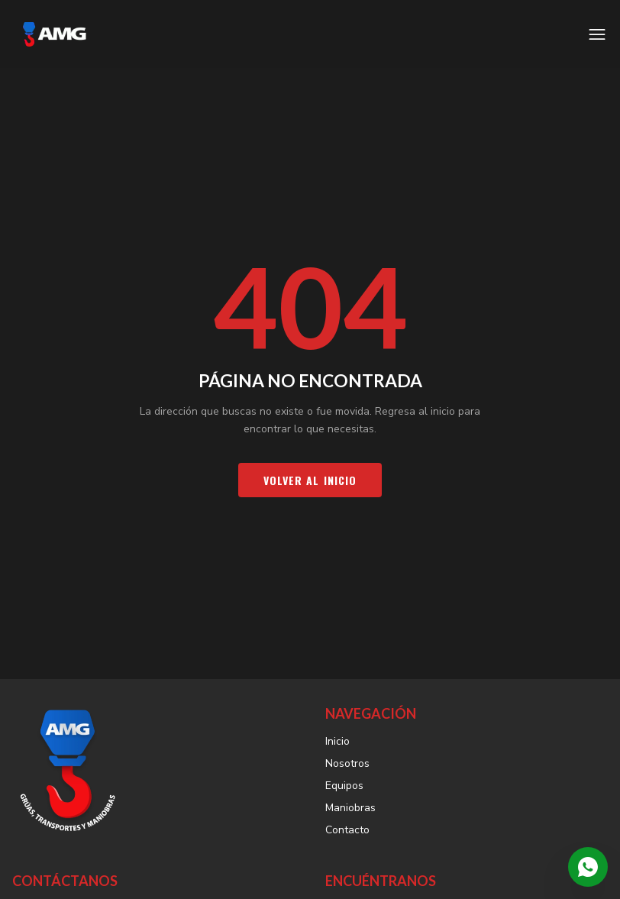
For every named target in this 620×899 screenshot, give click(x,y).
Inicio (337, 741)
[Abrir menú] (597, 34)
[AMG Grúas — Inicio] (54, 34)
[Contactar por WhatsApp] (588, 867)
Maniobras (350, 807)
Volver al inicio (310, 480)
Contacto (347, 830)
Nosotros (347, 763)
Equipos (344, 785)
